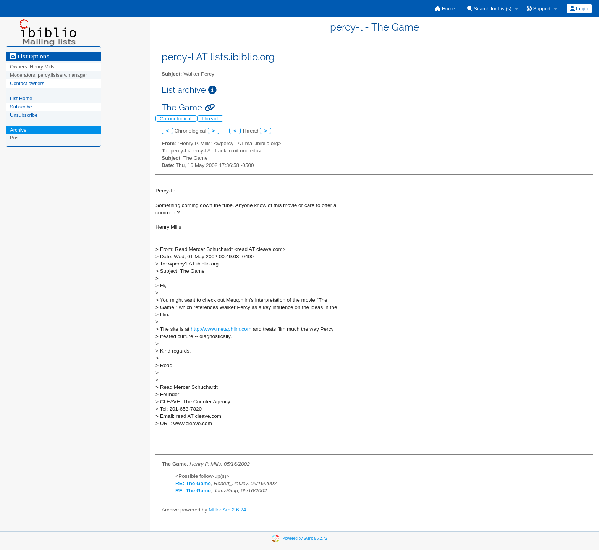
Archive (18, 130)
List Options (29, 56)
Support (538, 8)
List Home (21, 98)
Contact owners (27, 83)
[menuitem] (445, 8)
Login (579, 8)
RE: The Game (193, 483)
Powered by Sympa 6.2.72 (304, 538)
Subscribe (21, 107)
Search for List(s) (489, 8)
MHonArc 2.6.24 (227, 510)
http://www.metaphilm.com (221, 329)
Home (445, 8)
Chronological (176, 118)
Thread (210, 118)
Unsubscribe (23, 115)
